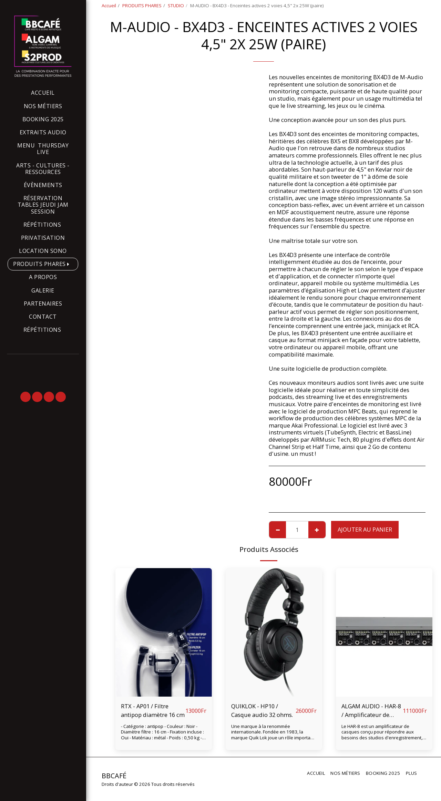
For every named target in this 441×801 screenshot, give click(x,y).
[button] (25, 397)
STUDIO (176, 5)
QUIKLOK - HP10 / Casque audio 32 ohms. (262, 710)
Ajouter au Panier (365, 529)
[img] (163, 632)
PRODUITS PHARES (142, 5)
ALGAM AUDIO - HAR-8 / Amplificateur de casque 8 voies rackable (371, 710)
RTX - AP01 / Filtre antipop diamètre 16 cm (153, 710)
